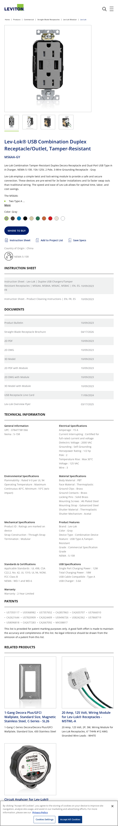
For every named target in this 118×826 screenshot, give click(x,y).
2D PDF (8, 341)
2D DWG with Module (16, 377)
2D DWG (9, 350)
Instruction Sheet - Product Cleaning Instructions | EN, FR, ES (40, 299)
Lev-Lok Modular (70, 19)
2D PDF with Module (16, 368)
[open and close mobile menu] (112, 9)
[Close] (112, 806)
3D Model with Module (17, 386)
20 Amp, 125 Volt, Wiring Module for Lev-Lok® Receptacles (86, 716)
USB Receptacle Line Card (19, 395)
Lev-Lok (83, 19)
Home (7, 19)
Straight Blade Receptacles (48, 19)
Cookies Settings (44, 819)
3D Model (9, 359)
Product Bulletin (13, 322)
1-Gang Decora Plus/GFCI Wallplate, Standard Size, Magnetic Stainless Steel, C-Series (30, 716)
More (7, 205)
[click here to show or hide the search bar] (104, 9)
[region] (59, 813)
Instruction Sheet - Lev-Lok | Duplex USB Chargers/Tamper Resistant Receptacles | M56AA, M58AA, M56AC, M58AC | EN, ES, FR (42, 286)
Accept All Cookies (70, 819)
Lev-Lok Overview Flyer (17, 404)
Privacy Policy (40, 812)
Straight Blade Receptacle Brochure (25, 331)
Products (17, 19)
